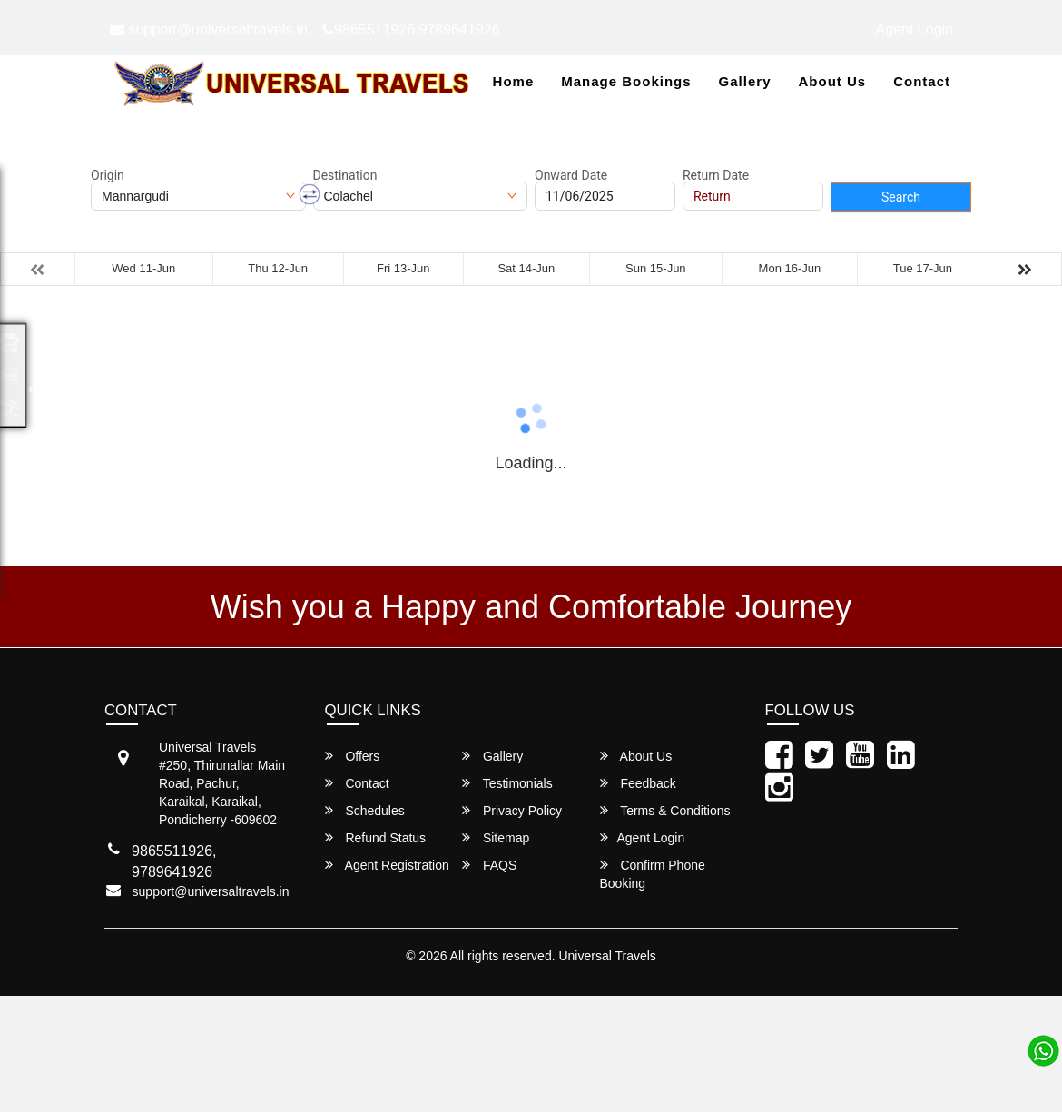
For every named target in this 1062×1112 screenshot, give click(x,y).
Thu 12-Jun (278, 268)
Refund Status (376, 837)
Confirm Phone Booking (652, 874)
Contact (921, 81)
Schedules (365, 810)
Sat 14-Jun (526, 268)
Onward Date (571, 175)
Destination (345, 175)
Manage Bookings (626, 81)
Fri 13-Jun (403, 268)
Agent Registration (387, 864)
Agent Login (914, 29)
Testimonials (507, 783)
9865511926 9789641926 (410, 29)
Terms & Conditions (665, 810)
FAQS (489, 864)
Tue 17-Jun (922, 268)
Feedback (638, 783)
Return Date (716, 175)
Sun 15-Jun (655, 268)
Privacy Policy (512, 810)
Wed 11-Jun (143, 268)
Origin (107, 175)
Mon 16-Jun (790, 268)
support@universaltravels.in (209, 29)
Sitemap (495, 837)
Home (514, 81)
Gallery (745, 81)
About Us (832, 81)
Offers (352, 755)
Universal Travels (606, 956)
